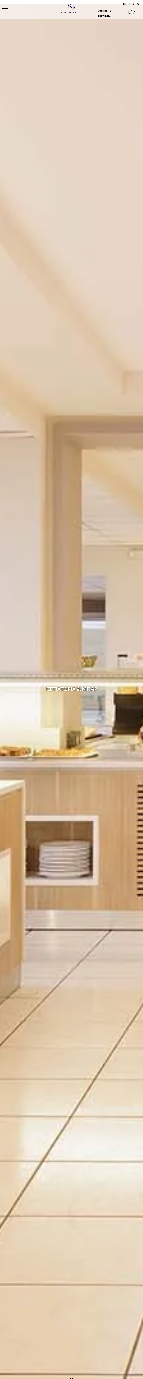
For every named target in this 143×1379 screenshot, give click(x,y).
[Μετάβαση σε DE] (134, 4)
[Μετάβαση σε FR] (129, 4)
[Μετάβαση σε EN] (124, 4)
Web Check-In (104, 11)
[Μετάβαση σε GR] (138, 4)
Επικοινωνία (104, 16)
